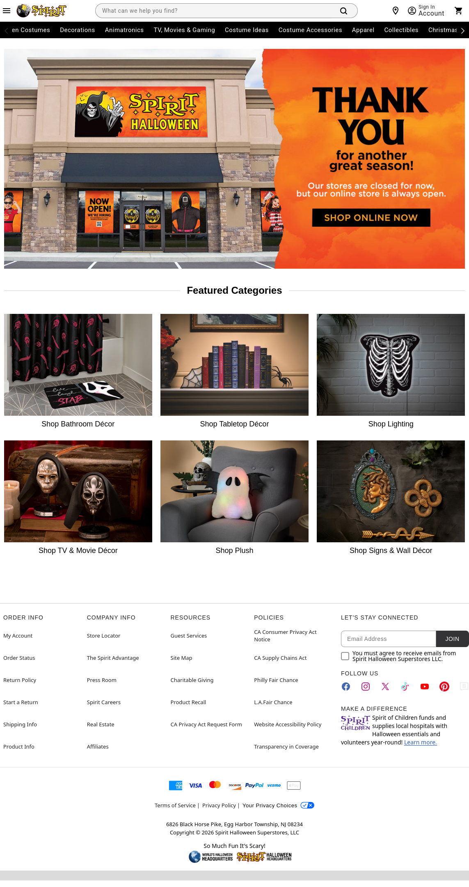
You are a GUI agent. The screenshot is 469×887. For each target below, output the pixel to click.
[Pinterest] (444, 686)
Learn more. (420, 742)
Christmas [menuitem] (443, 30)
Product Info (18, 746)
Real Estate (100, 724)
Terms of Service (175, 805)
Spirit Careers (104, 702)
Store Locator (104, 635)
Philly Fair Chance (276, 680)
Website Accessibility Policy (287, 724)
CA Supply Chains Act (280, 657)
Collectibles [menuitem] (401, 30)
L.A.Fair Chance (273, 702)
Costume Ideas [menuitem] (247, 30)
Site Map (181, 657)
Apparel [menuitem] (363, 30)
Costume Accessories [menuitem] (310, 30)
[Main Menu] (6, 10)
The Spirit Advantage (113, 657)
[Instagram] (366, 686)
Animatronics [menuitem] (124, 30)
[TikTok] (405, 686)
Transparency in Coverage (286, 746)
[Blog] (464, 686)
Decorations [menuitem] (77, 30)
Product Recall (188, 702)
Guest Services (189, 635)
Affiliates (98, 746)
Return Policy (19, 680)
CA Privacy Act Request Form (206, 724)
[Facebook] (346, 686)
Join (452, 639)
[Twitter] (385, 686)
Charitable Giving (192, 680)
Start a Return (20, 702)
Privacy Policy (219, 805)
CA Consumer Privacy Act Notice (285, 635)
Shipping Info (20, 724)
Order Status (19, 657)
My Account (17, 635)
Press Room (102, 680)
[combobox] (213, 10)
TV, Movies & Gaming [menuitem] (184, 30)
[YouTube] (425, 686)
